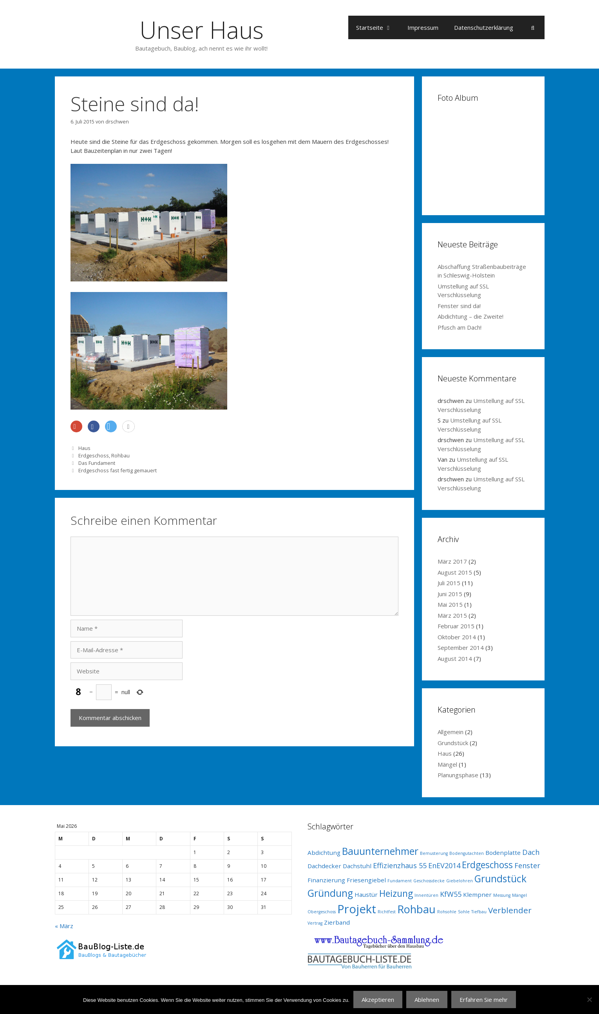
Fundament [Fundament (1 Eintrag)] (399, 880)
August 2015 (455, 572)
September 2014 (461, 647)
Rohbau (120, 455)
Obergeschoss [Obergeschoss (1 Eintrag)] (322, 911)
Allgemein (450, 732)
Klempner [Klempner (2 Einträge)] (477, 894)
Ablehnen (426, 999)
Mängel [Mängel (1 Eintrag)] (519, 895)
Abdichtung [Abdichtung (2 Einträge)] (324, 852)
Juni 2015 (450, 594)
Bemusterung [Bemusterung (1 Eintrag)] (434, 853)
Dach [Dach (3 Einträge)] (530, 852)
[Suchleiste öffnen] (532, 27)
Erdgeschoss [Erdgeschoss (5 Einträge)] (487, 865)
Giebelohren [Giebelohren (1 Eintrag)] (459, 880)
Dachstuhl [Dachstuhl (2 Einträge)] (357, 866)
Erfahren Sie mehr (484, 999)
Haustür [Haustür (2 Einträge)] (366, 894)
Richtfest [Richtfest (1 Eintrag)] (387, 911)
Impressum (422, 27)
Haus (84, 448)
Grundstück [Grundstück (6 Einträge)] (500, 878)
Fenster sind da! (459, 306)
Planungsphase (458, 775)
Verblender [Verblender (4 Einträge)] (510, 910)
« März (64, 926)
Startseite (378, 27)
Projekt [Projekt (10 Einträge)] (356, 909)
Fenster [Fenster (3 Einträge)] (527, 865)
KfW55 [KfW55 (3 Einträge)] (450, 894)
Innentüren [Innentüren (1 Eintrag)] (426, 895)
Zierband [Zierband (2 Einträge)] (337, 922)
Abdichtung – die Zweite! (470, 316)
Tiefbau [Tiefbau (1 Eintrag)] (479, 911)
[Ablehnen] (589, 999)
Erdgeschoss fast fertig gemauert (117, 470)
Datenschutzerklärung (483, 27)
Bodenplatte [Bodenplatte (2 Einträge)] (503, 852)
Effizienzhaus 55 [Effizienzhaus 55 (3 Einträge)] (400, 865)
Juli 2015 (449, 583)
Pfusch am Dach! (459, 327)
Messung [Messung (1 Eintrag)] (501, 895)
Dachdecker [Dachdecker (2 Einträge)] (324, 866)
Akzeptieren (378, 999)
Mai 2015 (450, 604)
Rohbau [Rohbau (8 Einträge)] (416, 909)
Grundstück (453, 743)
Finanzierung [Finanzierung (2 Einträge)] (326, 880)
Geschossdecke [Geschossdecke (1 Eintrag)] (429, 880)
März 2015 (452, 615)
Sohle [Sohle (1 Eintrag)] (464, 911)
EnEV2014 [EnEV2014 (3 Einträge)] (444, 865)
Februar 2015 (456, 626)
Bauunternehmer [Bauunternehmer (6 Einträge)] (380, 851)
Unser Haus (201, 30)
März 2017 (452, 561)
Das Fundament (96, 462)
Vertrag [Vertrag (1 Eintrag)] (315, 923)
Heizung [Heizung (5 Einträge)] (396, 893)
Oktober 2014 (457, 637)
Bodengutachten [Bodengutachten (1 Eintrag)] (466, 853)
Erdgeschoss (93, 455)
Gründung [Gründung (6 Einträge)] (330, 893)
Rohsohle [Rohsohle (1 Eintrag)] (446, 911)
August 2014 (455, 658)
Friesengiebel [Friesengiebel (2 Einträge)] (366, 880)
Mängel (447, 764)
